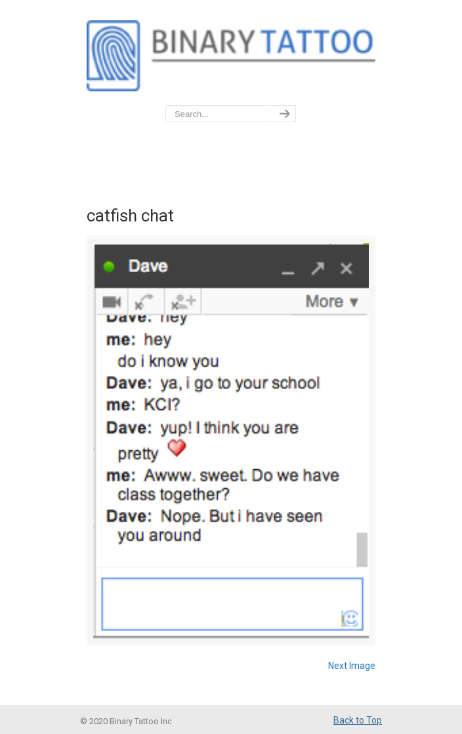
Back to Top (357, 720)
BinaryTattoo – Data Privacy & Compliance (231, 53)
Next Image (351, 665)
